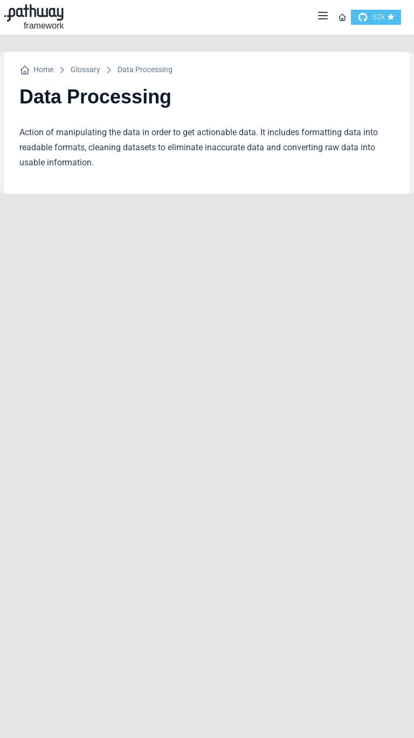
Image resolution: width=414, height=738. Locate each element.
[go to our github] (376, 17)
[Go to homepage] (342, 17)
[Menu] (322, 17)
